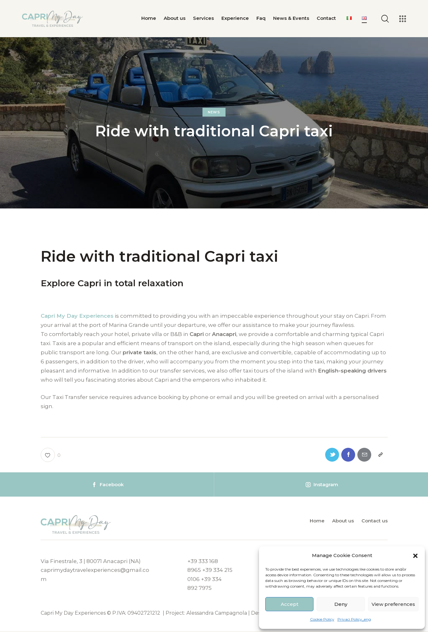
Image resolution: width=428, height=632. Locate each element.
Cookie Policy (322, 619)
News (214, 112)
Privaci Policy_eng (354, 619)
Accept (289, 604)
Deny (340, 604)
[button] (415, 556)
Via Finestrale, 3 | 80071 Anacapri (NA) (91, 562)
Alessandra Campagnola (216, 614)
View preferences (393, 604)
